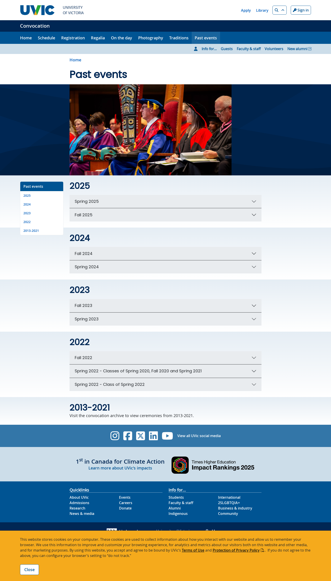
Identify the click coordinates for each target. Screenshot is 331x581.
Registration (73, 37)
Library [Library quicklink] (262, 10)
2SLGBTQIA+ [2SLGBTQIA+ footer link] (229, 502)
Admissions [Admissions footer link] (79, 502)
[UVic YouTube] (167, 436)
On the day (121, 37)
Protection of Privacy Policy (236, 550)
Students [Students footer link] (176, 497)
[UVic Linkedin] (153, 436)
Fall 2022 (83, 357)
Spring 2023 (87, 319)
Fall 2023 (83, 305)
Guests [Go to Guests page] (227, 48)
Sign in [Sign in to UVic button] (301, 10)
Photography (150, 37)
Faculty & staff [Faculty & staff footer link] (181, 502)
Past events (206, 37)
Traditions (179, 37)
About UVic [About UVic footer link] (79, 497)
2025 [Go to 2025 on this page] (27, 195)
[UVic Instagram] (114, 436)
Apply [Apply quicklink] (246, 10)
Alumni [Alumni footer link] (175, 508)
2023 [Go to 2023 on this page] (27, 213)
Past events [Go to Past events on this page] (33, 186)
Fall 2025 (83, 215)
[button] (279, 10)
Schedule (46, 37)
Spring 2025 (87, 201)
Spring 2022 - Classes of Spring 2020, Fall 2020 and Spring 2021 (138, 371)
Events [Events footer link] (125, 497)
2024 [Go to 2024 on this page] (27, 204)
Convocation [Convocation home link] (35, 25)
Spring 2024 (87, 267)
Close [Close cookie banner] (29, 569)
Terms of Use (193, 550)
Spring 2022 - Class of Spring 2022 (110, 384)
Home (26, 37)
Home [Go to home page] (75, 60)
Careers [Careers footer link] (125, 502)
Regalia (98, 37)
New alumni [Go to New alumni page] (297, 48)
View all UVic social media (199, 435)
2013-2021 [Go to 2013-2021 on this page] (31, 230)
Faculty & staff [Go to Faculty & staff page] (249, 48)
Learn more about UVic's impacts (120, 468)
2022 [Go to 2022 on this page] (27, 222)
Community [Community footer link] (228, 513)
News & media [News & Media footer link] (82, 513)
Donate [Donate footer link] (125, 508)
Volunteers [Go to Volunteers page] (274, 48)
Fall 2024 (83, 253)
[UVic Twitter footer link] (140, 436)
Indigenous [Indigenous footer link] (178, 513)
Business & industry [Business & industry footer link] (235, 508)
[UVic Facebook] (127, 436)
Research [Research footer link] (77, 508)
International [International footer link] (229, 497)
